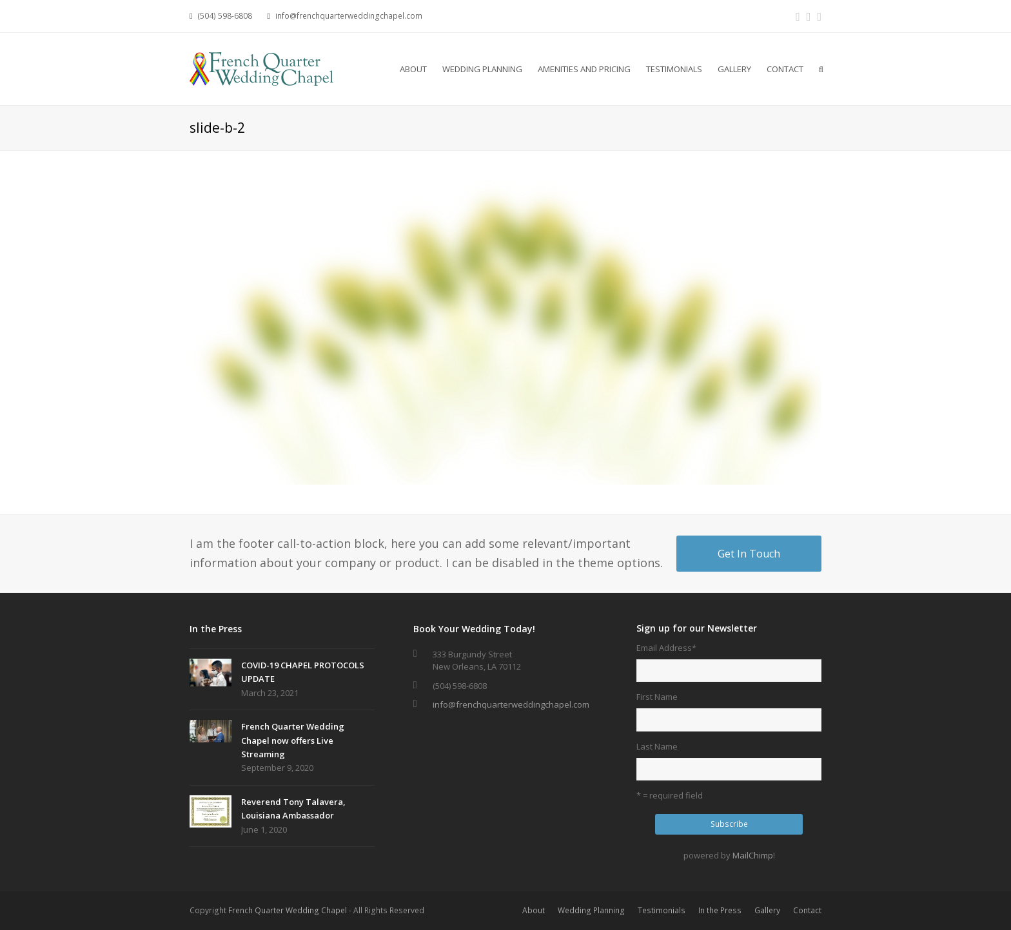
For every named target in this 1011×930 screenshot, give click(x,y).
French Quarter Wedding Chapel (287, 910)
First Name (657, 696)
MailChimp (752, 855)
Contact (807, 910)
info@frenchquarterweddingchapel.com (511, 704)
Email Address (666, 648)
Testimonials (661, 910)
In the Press (719, 910)
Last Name (657, 746)
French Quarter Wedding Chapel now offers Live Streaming (292, 740)
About (533, 910)
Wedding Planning (591, 910)
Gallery (767, 910)
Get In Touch (749, 554)
